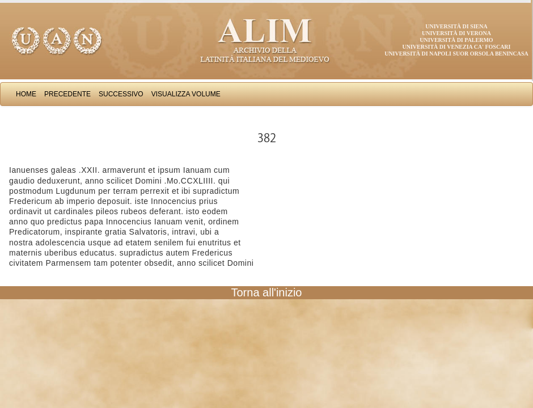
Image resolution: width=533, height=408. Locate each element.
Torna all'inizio (266, 292)
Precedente (67, 94)
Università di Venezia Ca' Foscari (457, 47)
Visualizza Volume (186, 94)
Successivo (121, 94)
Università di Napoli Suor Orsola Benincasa (456, 53)
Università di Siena (456, 26)
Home (26, 94)
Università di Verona (456, 33)
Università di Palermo (456, 40)
